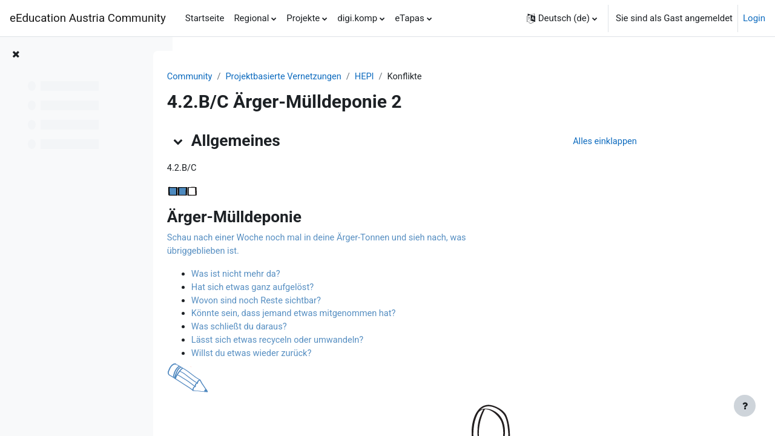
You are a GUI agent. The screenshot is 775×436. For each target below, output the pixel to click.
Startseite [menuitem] (205, 18)
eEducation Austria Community (88, 18)
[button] (561, 18)
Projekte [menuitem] (303, 18)
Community (250, 76)
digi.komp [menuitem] (357, 18)
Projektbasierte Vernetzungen (346, 76)
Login (754, 18)
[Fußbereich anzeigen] (745, 406)
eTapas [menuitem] (409, 18)
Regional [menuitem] (251, 18)
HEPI (430, 76)
